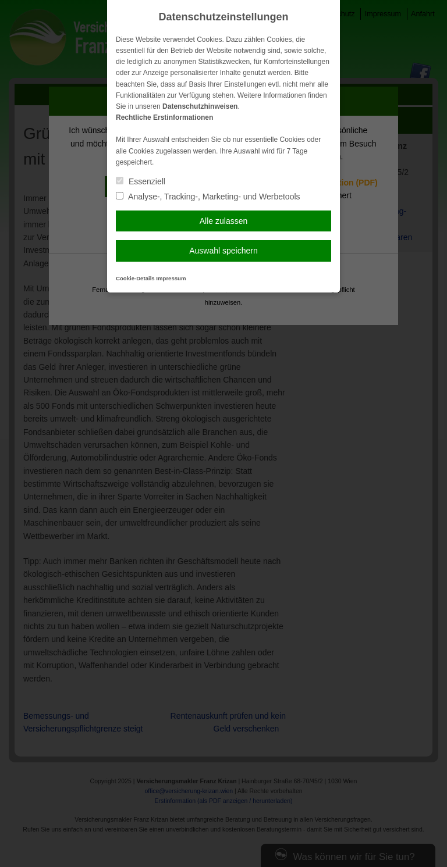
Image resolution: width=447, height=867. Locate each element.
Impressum (171, 278)
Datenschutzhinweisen (199, 106)
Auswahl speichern (223, 250)
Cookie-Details (135, 278)
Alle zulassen (224, 221)
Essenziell (140, 181)
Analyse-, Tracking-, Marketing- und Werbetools (208, 196)
